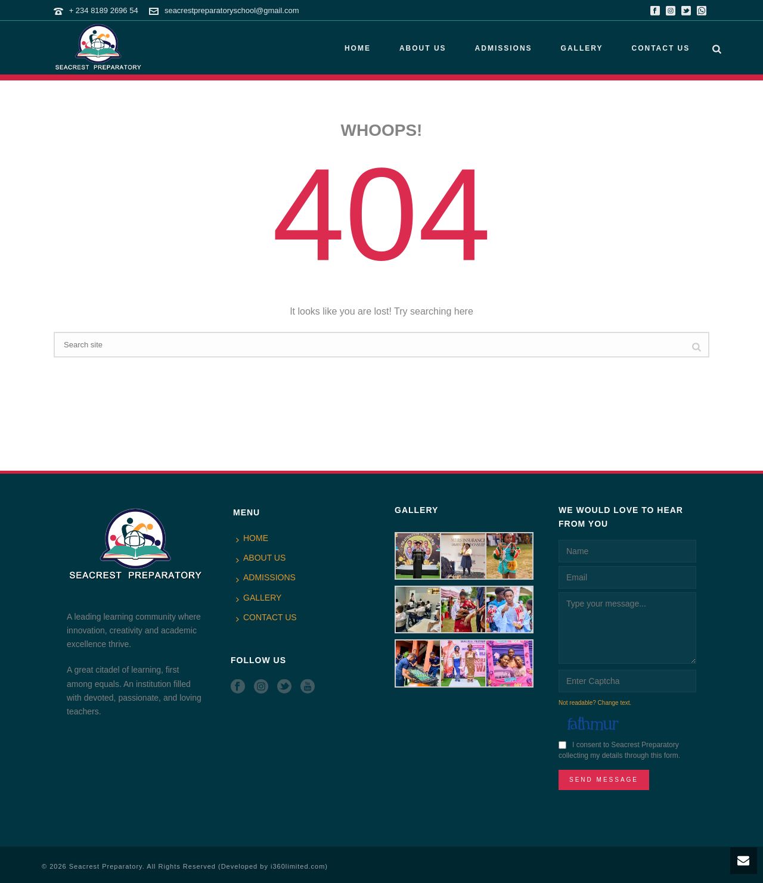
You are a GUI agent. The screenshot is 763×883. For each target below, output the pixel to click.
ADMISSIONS (503, 48)
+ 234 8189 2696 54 (103, 10)
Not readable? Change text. (595, 702)
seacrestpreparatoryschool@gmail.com (232, 10)
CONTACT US (660, 48)
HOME (358, 48)
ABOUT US (422, 48)
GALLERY (582, 48)
